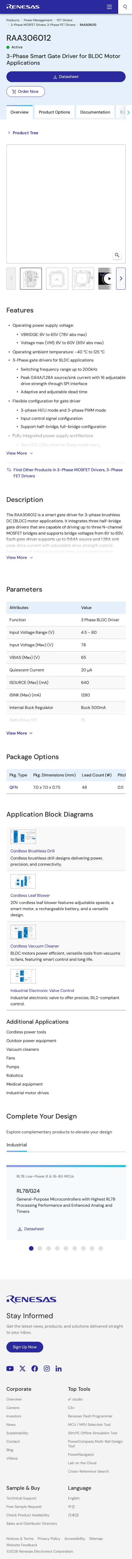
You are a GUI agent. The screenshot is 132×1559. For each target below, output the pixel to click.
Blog (9, 1450)
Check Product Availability (27, 1515)
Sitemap (96, 1538)
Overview (14, 1399)
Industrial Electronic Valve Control (42, 990)
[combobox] (125, 7)
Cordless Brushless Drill (32, 851)
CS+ (71, 1407)
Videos (12, 1458)
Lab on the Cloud (82, 1463)
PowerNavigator (81, 1454)
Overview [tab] (19, 112)
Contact (13, 1441)
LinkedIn (59, 1368)
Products (12, 20)
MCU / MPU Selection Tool (89, 1424)
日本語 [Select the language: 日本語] (73, 1515)
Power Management (38, 20)
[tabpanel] (66, 706)
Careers (12, 1407)
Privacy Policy (49, 1538)
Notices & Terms (20, 1538)
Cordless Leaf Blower (30, 895)
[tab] (31, 1248)
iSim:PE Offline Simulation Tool (92, 1433)
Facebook (34, 1368)
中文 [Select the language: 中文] (71, 1506)
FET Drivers (64, 20)
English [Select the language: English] (74, 1498)
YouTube (10, 1368)
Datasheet (65, 77)
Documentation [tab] (95, 112)
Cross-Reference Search (88, 1471)
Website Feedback (21, 1545)
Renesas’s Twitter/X (22, 1368)
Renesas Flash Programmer (90, 1416)
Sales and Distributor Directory (31, 1523)
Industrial (17, 1145)
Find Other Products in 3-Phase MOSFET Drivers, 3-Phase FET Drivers (64, 473)
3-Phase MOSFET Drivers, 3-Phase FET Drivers (43, 25)
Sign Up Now (25, 1347)
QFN (13, 787)
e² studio (75, 1399)
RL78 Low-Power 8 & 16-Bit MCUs (45, 1176)
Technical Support (21, 1498)
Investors (13, 1416)
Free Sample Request (23, 1506)
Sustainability (17, 1433)
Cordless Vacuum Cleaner (34, 946)
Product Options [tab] (54, 112)
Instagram (47, 1368)
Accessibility (74, 1538)
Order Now (25, 91)
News (11, 1424)
